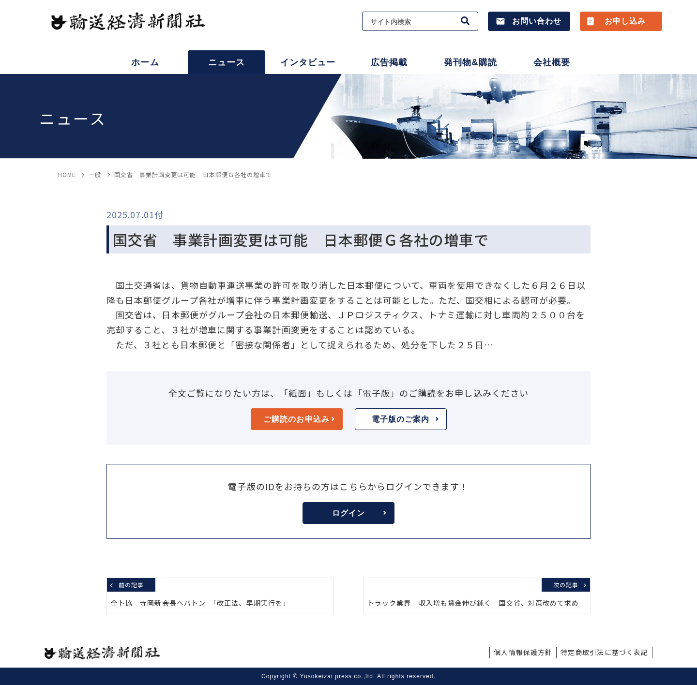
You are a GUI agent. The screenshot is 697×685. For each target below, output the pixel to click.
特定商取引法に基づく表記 (604, 652)
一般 (95, 174)
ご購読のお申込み (298, 419)
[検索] (466, 21)
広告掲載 (389, 62)
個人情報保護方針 (523, 652)
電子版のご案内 (405, 419)
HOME (67, 174)
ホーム (145, 62)
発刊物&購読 (470, 62)
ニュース (226, 62)
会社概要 (551, 62)
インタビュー (307, 62)
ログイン (359, 513)
